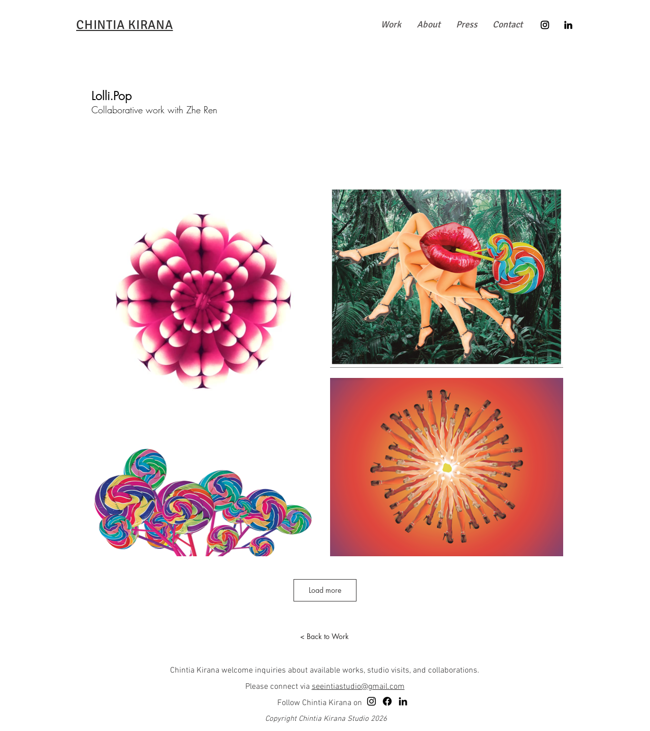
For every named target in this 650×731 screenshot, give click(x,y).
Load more (325, 590)
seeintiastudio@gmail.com (358, 687)
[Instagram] (544, 24)
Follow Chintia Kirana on (319, 703)
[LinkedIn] (568, 24)
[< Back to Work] (324, 636)
